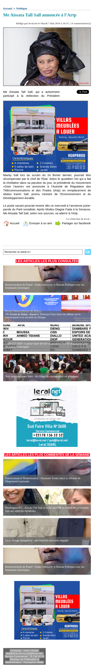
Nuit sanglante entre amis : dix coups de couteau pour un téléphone (41, 376)
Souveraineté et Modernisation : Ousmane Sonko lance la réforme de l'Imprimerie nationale (42, 480)
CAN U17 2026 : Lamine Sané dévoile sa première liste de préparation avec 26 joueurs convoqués (46, 345)
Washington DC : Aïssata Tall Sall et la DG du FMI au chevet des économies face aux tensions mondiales (47, 509)
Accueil (7, 8)
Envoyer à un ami (37, 223)
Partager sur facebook (73, 223)
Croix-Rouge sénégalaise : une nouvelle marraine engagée (37, 540)
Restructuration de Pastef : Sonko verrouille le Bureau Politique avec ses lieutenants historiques (44, 286)
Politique (21, 8)
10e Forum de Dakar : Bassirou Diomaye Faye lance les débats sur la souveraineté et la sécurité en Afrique (42, 316)
